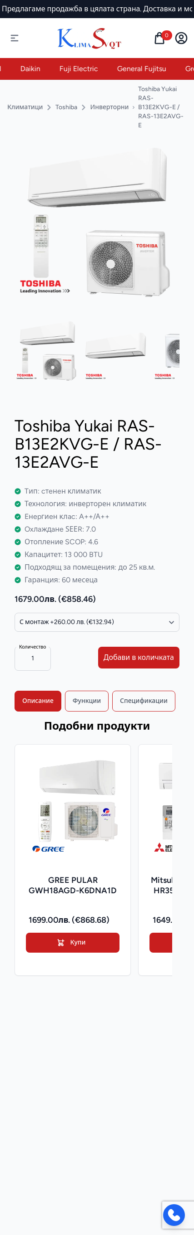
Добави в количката (139, 657)
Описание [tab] (38, 701)
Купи (71, 942)
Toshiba (66, 107)
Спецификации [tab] (144, 701)
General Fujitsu (147, 68)
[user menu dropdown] (181, 38)
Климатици (25, 107)
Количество (32, 647)
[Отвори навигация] (14, 38)
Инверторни (109, 107)
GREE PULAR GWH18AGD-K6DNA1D (73, 885)
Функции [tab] (87, 701)
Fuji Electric (84, 68)
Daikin (36, 68)
